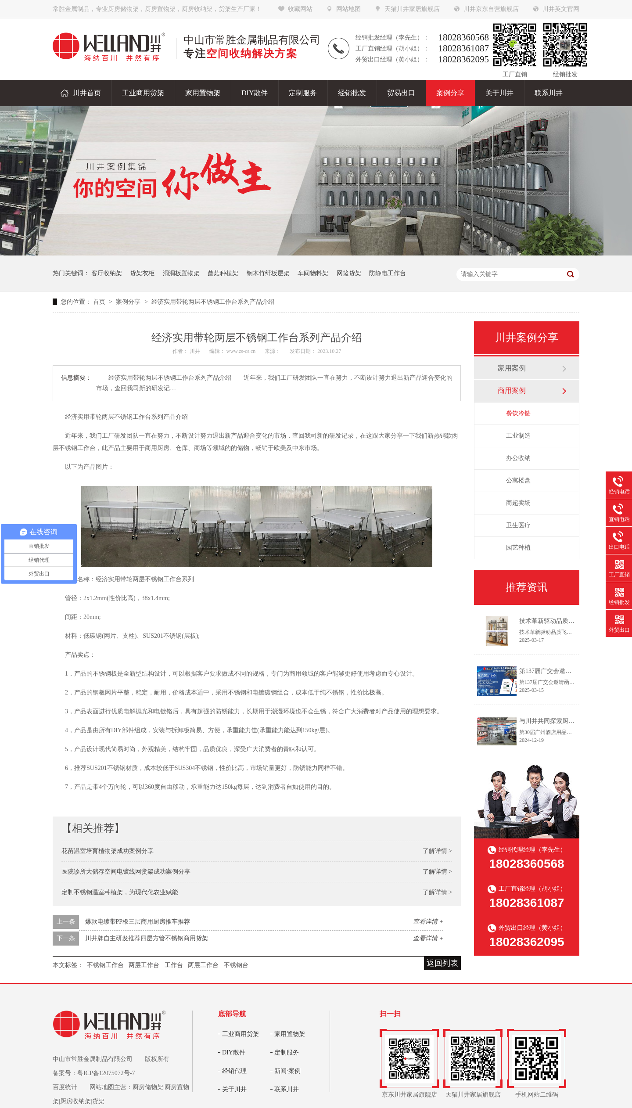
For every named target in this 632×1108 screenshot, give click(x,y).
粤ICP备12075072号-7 (106, 1073)
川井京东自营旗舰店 (491, 9)
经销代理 (234, 1071)
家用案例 (512, 368)
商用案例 (512, 390)
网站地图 (348, 9)
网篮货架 (349, 273)
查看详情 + (428, 921)
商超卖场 (518, 503)
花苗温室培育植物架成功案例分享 (107, 851)
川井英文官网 (560, 9)
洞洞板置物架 (181, 273)
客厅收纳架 (106, 273)
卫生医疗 (518, 525)
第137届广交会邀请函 (548, 671)
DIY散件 (233, 1052)
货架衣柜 (142, 273)
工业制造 (518, 435)
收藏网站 (300, 9)
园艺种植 (518, 547)
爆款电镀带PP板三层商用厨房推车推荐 (137, 921)
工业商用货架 (240, 1034)
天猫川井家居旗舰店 (412, 9)
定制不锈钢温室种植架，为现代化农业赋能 (119, 892)
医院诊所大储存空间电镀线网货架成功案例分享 (125, 871)
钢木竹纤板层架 (268, 273)
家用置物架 (289, 1034)
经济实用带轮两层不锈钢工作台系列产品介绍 (212, 302)
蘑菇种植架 (223, 273)
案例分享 (129, 302)
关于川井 (234, 1089)
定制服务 (286, 1052)
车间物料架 (313, 273)
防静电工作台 (387, 273)
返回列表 (442, 963)
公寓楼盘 (518, 480)
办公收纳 (518, 458)
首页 (100, 302)
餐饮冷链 (518, 413)
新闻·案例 (287, 1071)
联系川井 (286, 1089)
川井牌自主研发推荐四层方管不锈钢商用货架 (146, 938)
